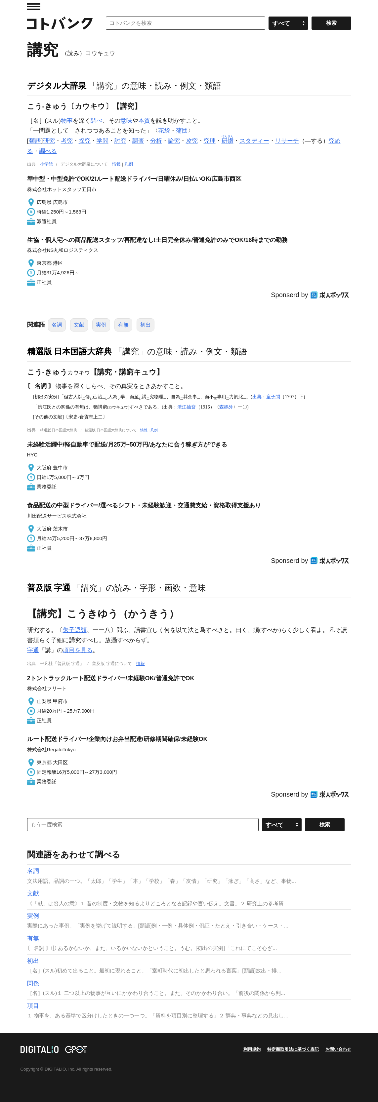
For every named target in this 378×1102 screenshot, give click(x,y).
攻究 (192, 141)
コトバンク (60, 23)
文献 (79, 325)
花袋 (164, 130)
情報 (116, 164)
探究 (85, 141)
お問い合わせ (338, 1049)
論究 (174, 141)
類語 (35, 141)
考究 (67, 141)
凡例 (128, 164)
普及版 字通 (49, 587)
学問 (102, 141)
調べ (97, 120)
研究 (49, 141)
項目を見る (78, 650)
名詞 (57, 325)
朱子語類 (75, 630)
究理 (210, 141)
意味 (126, 120)
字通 (33, 650)
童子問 (273, 396)
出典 (257, 396)
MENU (33, 6)
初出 (145, 325)
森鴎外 (226, 407)
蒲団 (182, 130)
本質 (144, 120)
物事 (67, 120)
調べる (48, 151)
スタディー (254, 141)
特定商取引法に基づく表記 (293, 1049)
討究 (120, 141)
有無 (123, 325)
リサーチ (287, 141)
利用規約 (252, 1049)
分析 (156, 141)
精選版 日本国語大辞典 (69, 351)
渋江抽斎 (186, 407)
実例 (101, 325)
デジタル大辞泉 (56, 85)
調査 (138, 141)
